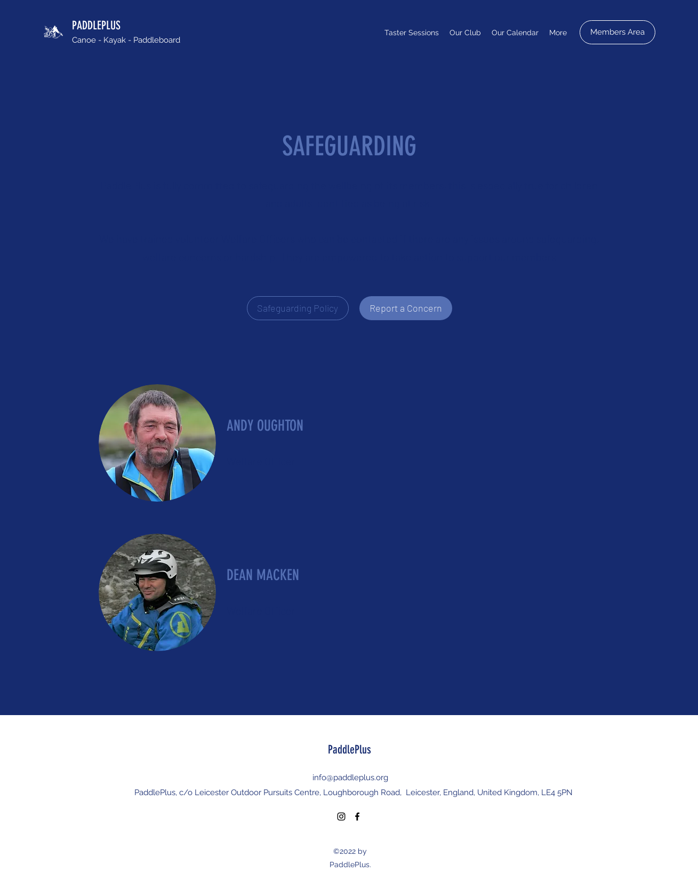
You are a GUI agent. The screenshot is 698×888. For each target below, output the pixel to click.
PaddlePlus (349, 749)
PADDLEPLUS (96, 25)
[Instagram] (341, 816)
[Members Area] (617, 32)
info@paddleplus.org (350, 777)
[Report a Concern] (405, 308)
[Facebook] (357, 816)
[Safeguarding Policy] (298, 308)
